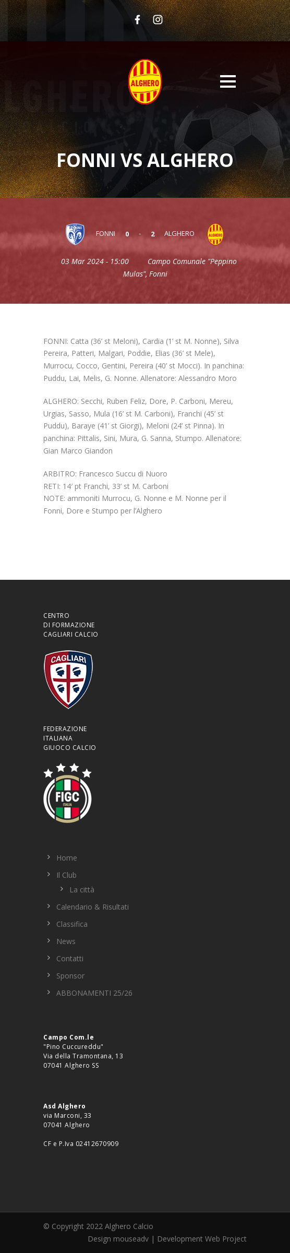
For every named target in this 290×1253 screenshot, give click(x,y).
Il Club (66, 875)
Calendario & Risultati (92, 907)
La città (81, 889)
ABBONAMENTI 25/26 (94, 993)
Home (66, 858)
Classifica (72, 924)
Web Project (226, 1239)
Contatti (69, 958)
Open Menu (227, 81)
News (66, 941)
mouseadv (131, 1239)
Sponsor (70, 976)
